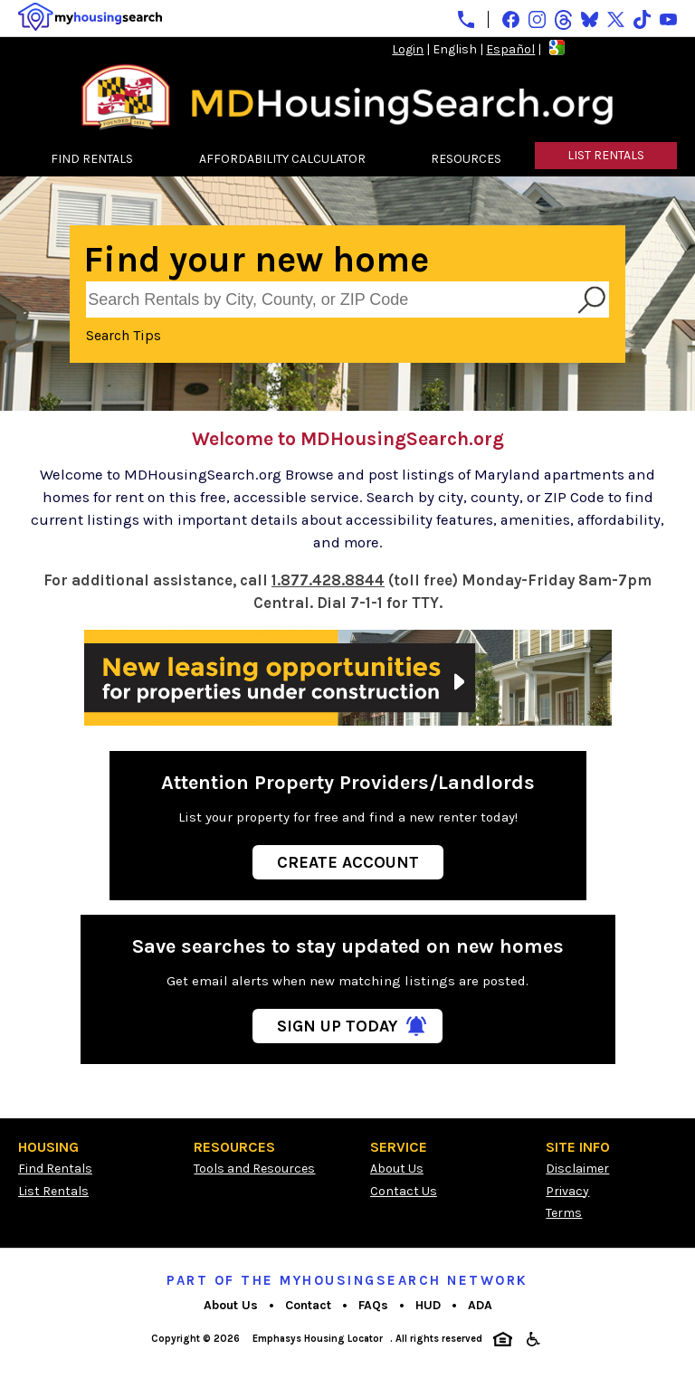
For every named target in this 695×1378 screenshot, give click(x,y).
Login (408, 49)
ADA (480, 1305)
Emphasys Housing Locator (317, 1339)
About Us (397, 1168)
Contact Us (403, 1191)
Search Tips (123, 335)
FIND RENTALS (92, 158)
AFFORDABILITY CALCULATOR (282, 158)
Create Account (348, 862)
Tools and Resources (254, 1168)
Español (510, 49)
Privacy (567, 1191)
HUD (428, 1305)
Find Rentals (55, 1168)
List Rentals (53, 1191)
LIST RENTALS (605, 155)
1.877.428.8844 (328, 580)
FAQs (373, 1305)
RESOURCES (466, 158)
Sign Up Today (337, 1026)
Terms (564, 1213)
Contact (308, 1305)
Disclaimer (577, 1168)
